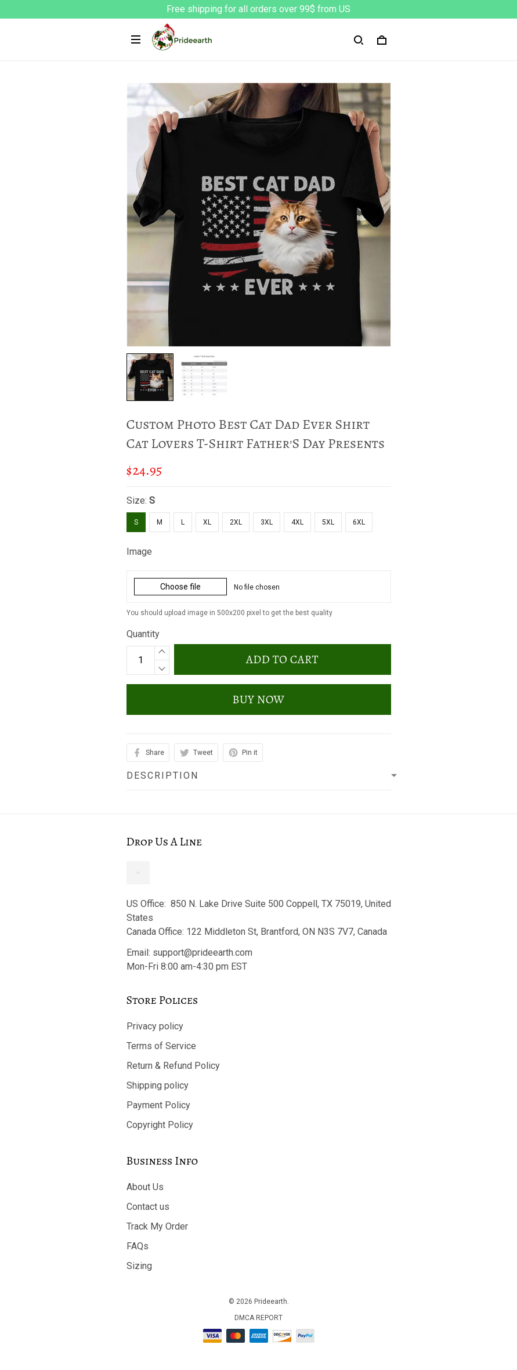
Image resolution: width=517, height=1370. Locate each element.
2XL (236, 522)
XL (207, 522)
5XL (328, 522)
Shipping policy (157, 1085)
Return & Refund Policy (173, 1065)
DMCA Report (258, 1318)
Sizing (139, 1265)
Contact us (147, 1206)
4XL (297, 522)
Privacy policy (154, 1026)
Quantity (143, 633)
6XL (359, 522)
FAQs (137, 1246)
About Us (145, 1186)
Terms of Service (161, 1045)
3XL (267, 522)
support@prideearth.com (202, 952)
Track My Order (157, 1226)
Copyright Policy (159, 1124)
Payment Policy (158, 1105)
